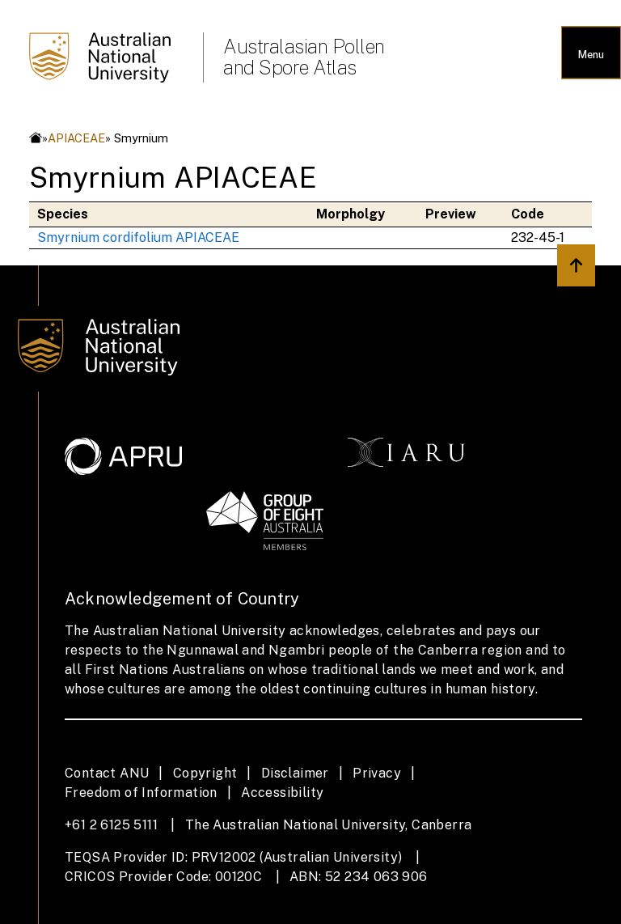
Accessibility (282, 792)
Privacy (377, 773)
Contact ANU (107, 773)
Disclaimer (295, 773)
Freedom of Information (141, 792)
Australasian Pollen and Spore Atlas (304, 56)
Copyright (205, 773)
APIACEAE (76, 138)
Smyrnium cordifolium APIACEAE (138, 237)
